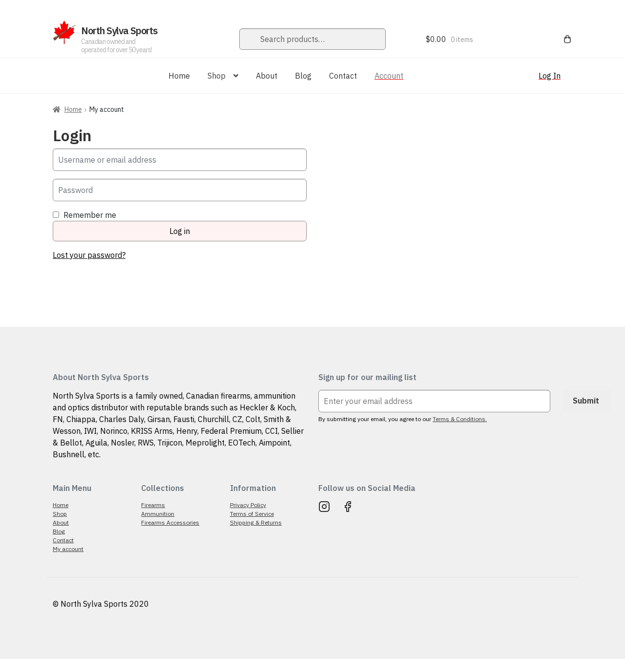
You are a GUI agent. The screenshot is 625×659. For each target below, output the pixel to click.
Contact (343, 76)
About (266, 76)
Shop (217, 76)
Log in (179, 231)
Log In (550, 76)
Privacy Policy (248, 505)
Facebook (348, 506)
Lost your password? (89, 255)
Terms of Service (252, 513)
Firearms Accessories (170, 522)
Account (389, 76)
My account (68, 549)
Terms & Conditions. (460, 419)
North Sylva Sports (119, 30)
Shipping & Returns (256, 522)
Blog (303, 76)
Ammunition (157, 513)
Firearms (153, 505)
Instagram (324, 506)
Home (179, 76)
